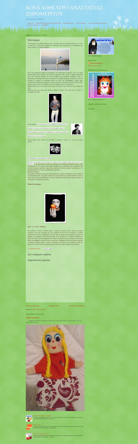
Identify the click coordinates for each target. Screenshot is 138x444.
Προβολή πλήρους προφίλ (94, 65)
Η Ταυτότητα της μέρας (81, 23)
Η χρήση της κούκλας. (32, 317)
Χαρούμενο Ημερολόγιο (68, 23)
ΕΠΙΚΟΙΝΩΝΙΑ (45, 25)
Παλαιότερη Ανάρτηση (77, 306)
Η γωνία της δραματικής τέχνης (41, 433)
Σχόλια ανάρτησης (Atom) (38, 309)
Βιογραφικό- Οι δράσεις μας (33, 25)
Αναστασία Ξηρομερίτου (96, 63)
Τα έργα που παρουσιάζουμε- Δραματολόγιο (97, 23)
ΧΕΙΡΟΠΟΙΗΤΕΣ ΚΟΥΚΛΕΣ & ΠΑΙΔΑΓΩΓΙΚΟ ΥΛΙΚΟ (48, 23)
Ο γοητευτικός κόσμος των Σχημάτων (42, 415)
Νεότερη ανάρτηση (32, 306)
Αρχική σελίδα (30, 23)
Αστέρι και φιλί (37, 424)
